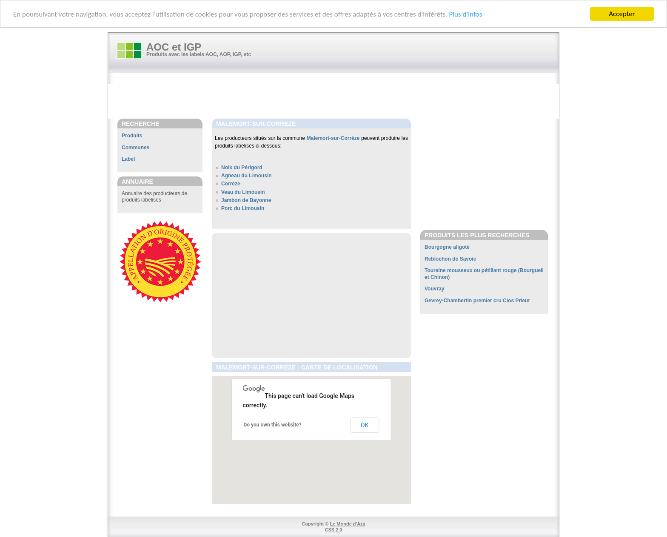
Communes (135, 147)
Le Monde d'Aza (347, 523)
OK (364, 425)
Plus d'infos (465, 13)
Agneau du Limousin (246, 176)
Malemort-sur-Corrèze (333, 138)
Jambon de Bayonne (246, 200)
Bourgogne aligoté (447, 247)
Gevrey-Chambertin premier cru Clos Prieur (477, 301)
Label (128, 159)
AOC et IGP (173, 47)
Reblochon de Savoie (450, 258)
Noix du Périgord (241, 167)
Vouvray (434, 289)
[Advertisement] (338, 96)
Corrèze (230, 184)
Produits (132, 136)
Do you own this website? (273, 425)
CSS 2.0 (333, 529)
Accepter (622, 13)
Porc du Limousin (242, 208)
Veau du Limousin (243, 192)
